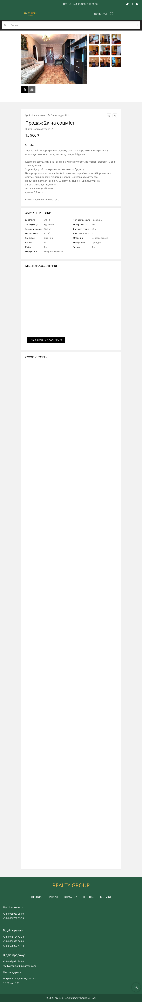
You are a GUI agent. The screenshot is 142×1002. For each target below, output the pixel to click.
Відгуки (105, 897)
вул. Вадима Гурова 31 (39, 129)
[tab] (24, 89)
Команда (70, 897)
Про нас (88, 897)
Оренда (36, 897)
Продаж (53, 897)
